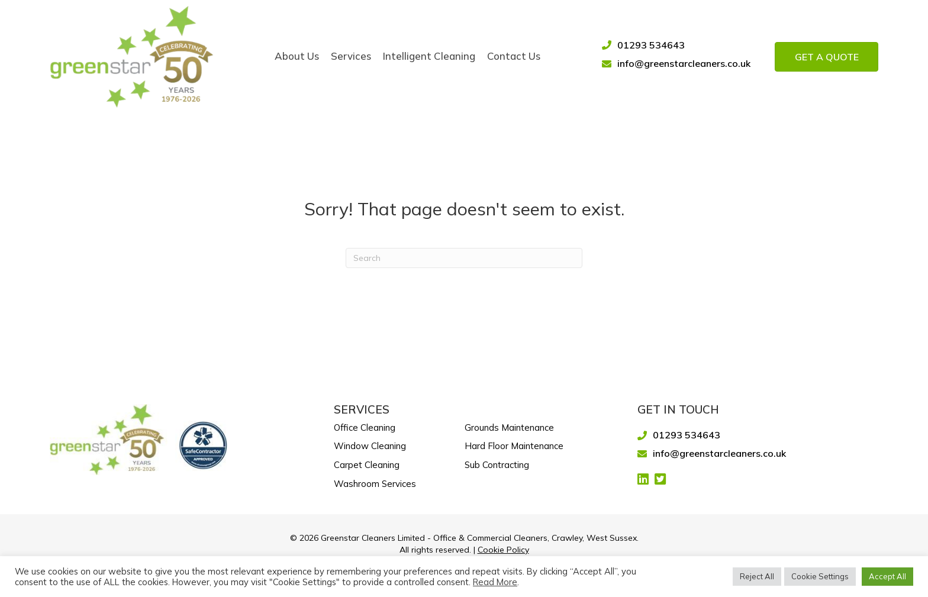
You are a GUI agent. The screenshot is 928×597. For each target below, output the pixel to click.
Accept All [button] (887, 576)
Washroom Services (375, 483)
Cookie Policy (503, 549)
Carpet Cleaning (366, 464)
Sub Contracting (497, 464)
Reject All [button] (757, 576)
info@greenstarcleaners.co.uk (683, 63)
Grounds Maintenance (509, 427)
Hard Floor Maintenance (514, 445)
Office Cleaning (364, 427)
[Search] (464, 258)
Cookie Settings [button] (820, 576)
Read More (495, 582)
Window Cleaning (370, 445)
